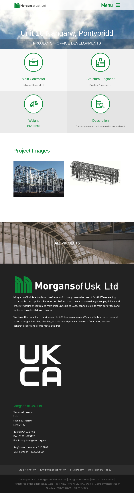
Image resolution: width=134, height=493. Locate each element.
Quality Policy (27, 469)
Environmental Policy (53, 469)
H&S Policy (77, 469)
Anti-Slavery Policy (99, 469)
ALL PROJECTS (67, 243)
